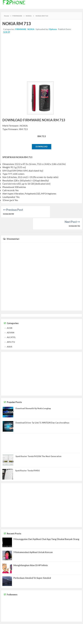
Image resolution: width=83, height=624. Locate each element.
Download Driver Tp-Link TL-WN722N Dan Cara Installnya (42, 410)
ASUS (9, 334)
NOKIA (30, 29)
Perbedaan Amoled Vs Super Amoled (32, 565)
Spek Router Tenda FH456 (27, 458)
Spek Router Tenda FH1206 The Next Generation (38, 444)
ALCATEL (11, 325)
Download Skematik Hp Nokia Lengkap (33, 396)
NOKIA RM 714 (74, 214)
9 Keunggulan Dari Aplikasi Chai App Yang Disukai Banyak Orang (46, 527)
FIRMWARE (20, 29)
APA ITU (11, 330)
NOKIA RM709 (8, 214)
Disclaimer (65, 621)
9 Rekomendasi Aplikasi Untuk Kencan (33, 540)
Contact (56, 621)
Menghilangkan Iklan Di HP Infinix (30, 553)
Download (42, 146)
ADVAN (10, 320)
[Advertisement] (41, 57)
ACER (9, 315)
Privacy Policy (76, 621)
